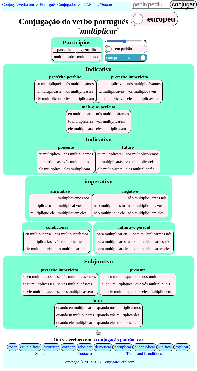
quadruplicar (145, 347)
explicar (181, 347)
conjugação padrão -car (119, 340)
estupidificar (30, 347)
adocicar (85, 347)
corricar (68, 347)
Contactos (85, 354)
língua (186, 6)
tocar (13, 347)
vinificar (165, 347)
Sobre (39, 354)
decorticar (103, 347)
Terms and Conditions (144, 354)
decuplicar (123, 347)
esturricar (51, 347)
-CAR (87, 4)
